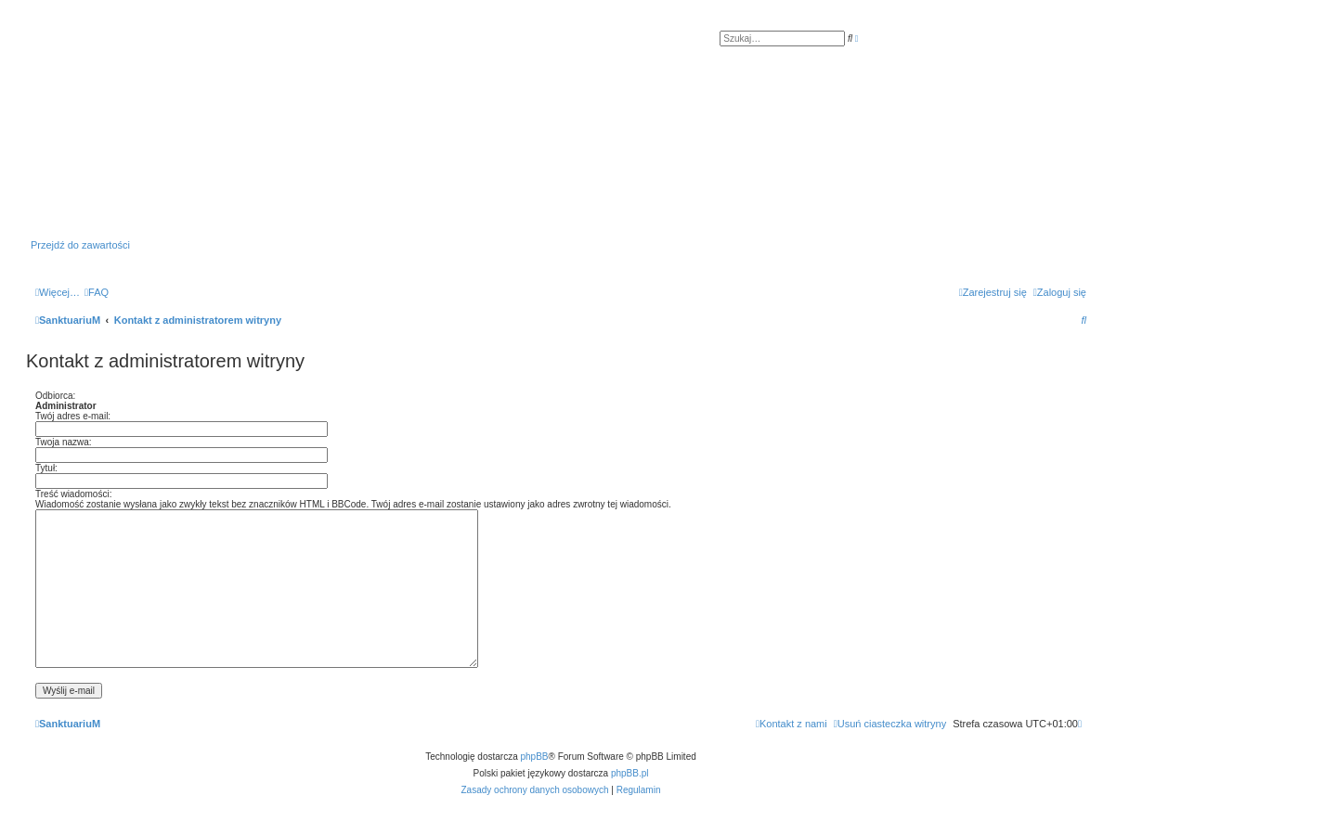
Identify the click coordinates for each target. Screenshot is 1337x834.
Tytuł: (46, 468)
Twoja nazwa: (63, 442)
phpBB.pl (630, 773)
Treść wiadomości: (73, 494)
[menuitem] (96, 292)
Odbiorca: (55, 396)
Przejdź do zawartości (80, 244)
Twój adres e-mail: (72, 416)
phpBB (535, 756)
